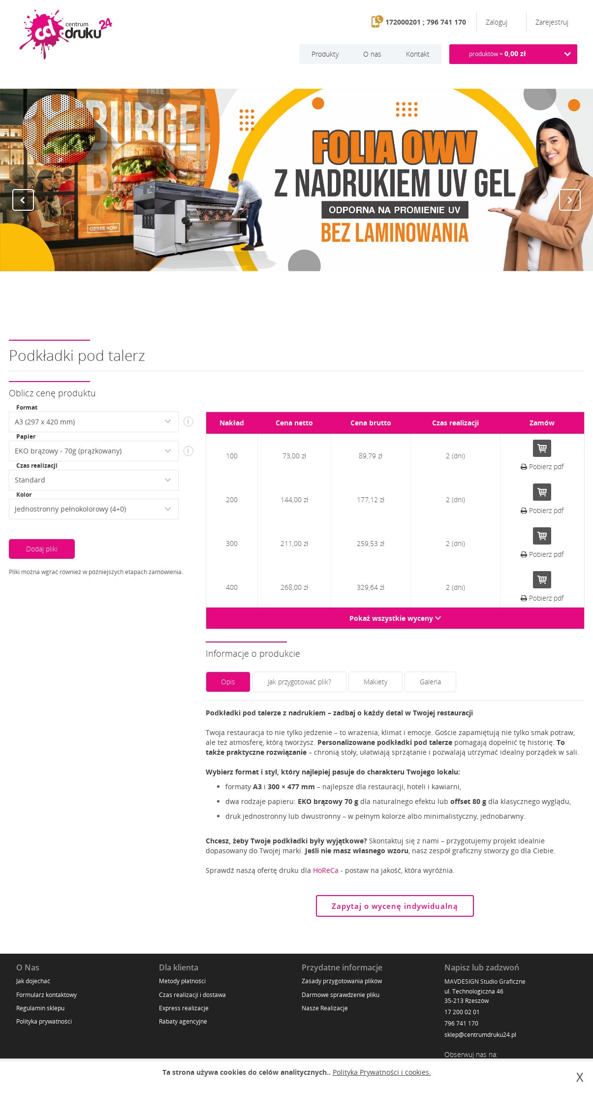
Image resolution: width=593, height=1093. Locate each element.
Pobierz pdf (542, 466)
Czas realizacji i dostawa (192, 995)
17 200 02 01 (462, 1012)
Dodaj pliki (42, 548)
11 (341, 300)
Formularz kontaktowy (46, 995)
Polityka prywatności (44, 1021)
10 (331, 300)
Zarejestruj (551, 22)
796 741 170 (461, 1023)
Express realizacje (184, 1008)
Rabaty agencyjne (183, 1021)
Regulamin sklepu (40, 1008)
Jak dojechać (33, 981)
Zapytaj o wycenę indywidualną (395, 906)
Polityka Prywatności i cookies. (382, 1072)
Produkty (325, 54)
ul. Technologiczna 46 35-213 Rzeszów (473, 996)
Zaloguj (497, 22)
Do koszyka (542, 448)
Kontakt (418, 54)
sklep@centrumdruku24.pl (480, 1034)
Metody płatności (182, 981)
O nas (372, 54)
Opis (228, 681)
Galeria (430, 681)
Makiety (375, 681)
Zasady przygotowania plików (342, 981)
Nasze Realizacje (325, 1008)
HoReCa (326, 870)
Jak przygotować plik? (299, 681)
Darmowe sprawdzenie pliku (340, 995)
